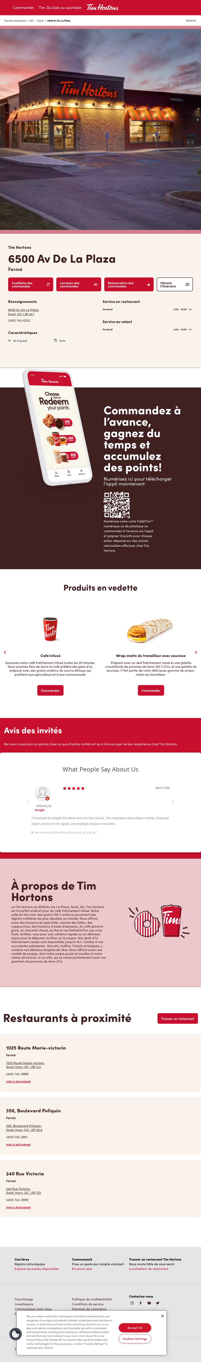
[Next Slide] (196, 652)
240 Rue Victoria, (23, 1190)
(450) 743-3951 (17, 1137)
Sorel (40, 20)
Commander (23, 7)
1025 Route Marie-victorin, (25, 1065)
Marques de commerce (89, 1309)
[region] (91, 1332)
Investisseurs (24, 1304)
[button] (15, 1334)
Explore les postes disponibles (37, 1268)
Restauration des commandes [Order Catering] (129, 284)
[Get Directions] (53, 312)
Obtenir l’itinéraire (174, 284)
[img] (157, 1303)
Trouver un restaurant (177, 1018)
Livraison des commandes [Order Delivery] (79, 284)
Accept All (135, 1328)
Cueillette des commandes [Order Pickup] (31, 284)
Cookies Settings (135, 1339)
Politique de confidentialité (92, 1299)
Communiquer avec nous (33, 1309)
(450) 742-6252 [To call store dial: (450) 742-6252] (19, 320)
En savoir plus (82, 1268)
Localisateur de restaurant (148, 1268)
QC (32, 20)
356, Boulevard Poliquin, (24, 1127)
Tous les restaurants (15, 20)
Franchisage (24, 1299)
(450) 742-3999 (17, 1200)
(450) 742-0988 (17, 1074)
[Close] (162, 1316)
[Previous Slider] (5, 652)
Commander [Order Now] (50, 690)
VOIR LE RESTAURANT (18, 1081)
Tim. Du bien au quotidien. (60, 7)
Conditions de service (87, 1304)
